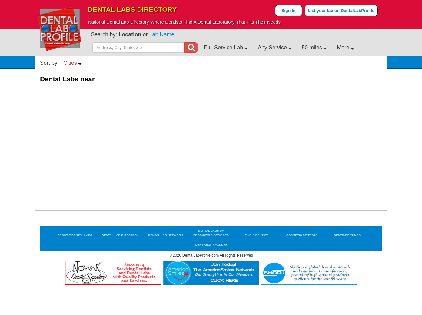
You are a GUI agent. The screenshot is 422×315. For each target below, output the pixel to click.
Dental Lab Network (165, 235)
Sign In (288, 10)
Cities (72, 63)
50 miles (314, 47)
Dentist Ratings (347, 235)
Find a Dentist (256, 235)
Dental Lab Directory (120, 235)
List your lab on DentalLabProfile (341, 10)
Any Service (274, 47)
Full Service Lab (226, 47)
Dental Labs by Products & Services (211, 233)
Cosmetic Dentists (301, 235)
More (345, 47)
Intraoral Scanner (211, 245)
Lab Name (161, 34)
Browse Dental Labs (74, 235)
